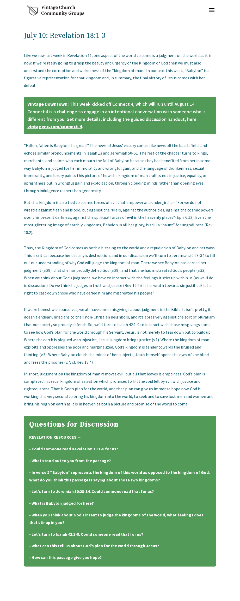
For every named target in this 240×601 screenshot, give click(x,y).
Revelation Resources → (55, 437)
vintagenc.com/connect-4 (54, 126)
